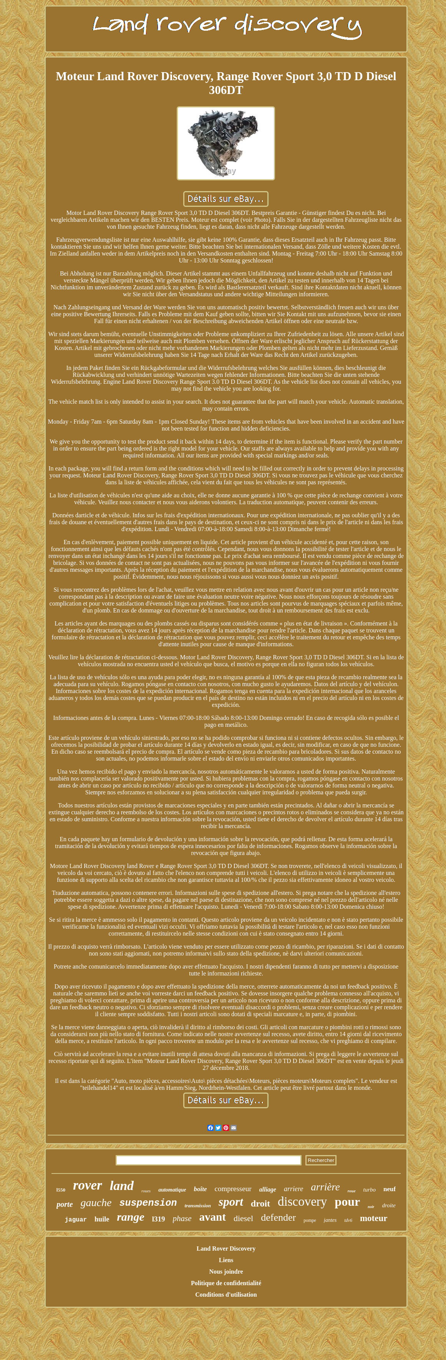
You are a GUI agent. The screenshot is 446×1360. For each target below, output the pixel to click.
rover (87, 1185)
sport (231, 1201)
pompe (309, 1220)
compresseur (232, 1189)
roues (146, 1190)
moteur (374, 1218)
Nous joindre (226, 1271)
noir (371, 1207)
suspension (148, 1203)
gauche (96, 1202)
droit (260, 1203)
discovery (302, 1201)
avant (212, 1217)
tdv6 (348, 1220)
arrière (325, 1187)
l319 (158, 1219)
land (122, 1185)
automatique (172, 1190)
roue (352, 1190)
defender (278, 1217)
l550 (60, 1190)
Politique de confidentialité (226, 1283)
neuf (389, 1189)
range (130, 1216)
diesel (243, 1218)
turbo (369, 1190)
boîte (200, 1189)
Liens (226, 1260)
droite (388, 1205)
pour (347, 1201)
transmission (197, 1205)
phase (182, 1218)
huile (102, 1219)
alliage (267, 1189)
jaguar (76, 1219)
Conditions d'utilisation (226, 1294)
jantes (330, 1220)
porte (64, 1204)
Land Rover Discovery (226, 1248)
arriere (293, 1189)
